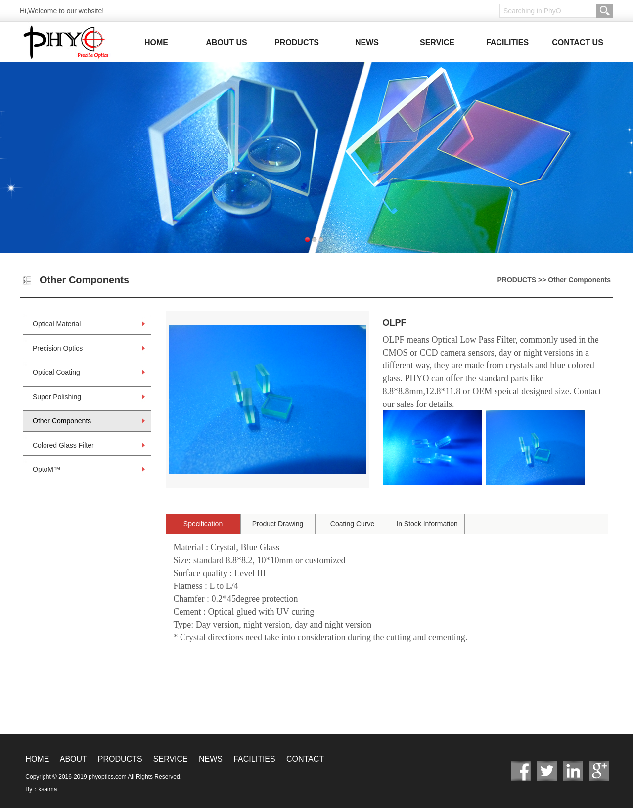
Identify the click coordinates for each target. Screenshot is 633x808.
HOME (156, 42)
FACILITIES (507, 42)
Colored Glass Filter (63, 445)
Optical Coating (56, 372)
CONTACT (305, 759)
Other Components (62, 421)
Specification (203, 524)
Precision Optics (58, 348)
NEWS (367, 42)
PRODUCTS (296, 42)
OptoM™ (46, 469)
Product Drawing (278, 524)
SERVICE (437, 42)
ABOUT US (226, 42)
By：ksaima (41, 789)
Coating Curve (352, 524)
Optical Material (57, 324)
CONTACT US (577, 42)
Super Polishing (57, 397)
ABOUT (73, 759)
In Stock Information (427, 524)
